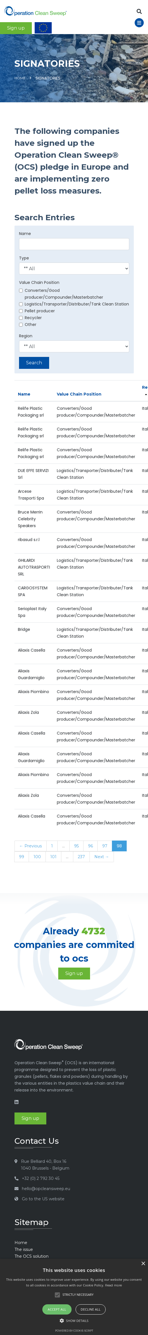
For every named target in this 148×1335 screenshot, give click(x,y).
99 (21, 856)
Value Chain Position (39, 282)
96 (90, 846)
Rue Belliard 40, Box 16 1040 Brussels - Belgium (45, 1165)
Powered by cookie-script (74, 1330)
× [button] (143, 1264)
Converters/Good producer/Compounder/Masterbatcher (61, 294)
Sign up (16, 28)
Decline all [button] (91, 1309)
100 (37, 856)
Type (24, 258)
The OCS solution (31, 1256)
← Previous (30, 846)
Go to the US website (43, 1198)
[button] (74, 1320)
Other (27, 324)
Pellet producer (37, 311)
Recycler (30, 318)
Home (20, 78)
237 (81, 856)
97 (104, 846)
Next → (101, 856)
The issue (23, 1249)
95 (76, 846)
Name (25, 233)
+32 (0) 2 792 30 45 (40, 1178)
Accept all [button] (57, 1309)
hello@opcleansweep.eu (46, 1188)
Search (34, 362)
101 (53, 856)
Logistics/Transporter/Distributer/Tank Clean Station (74, 304)
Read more (113, 1285)
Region (25, 336)
